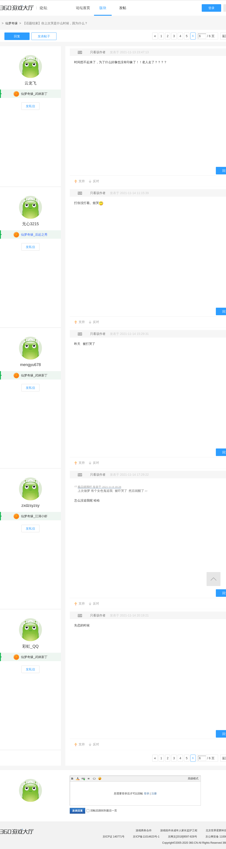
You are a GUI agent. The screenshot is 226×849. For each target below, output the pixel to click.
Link (83, 778)
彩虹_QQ (30, 646)
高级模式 (193, 778)
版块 (102, 8)
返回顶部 (213, 579)
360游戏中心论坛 (25, 10)
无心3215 (30, 224)
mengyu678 (30, 364)
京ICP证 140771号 (113, 836)
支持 (82, 181)
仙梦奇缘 (11, 23)
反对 (96, 181)
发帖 (122, 8)
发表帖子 (44, 36)
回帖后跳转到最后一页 (102, 810)
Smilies (100, 778)
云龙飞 (30, 83)
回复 (17, 36)
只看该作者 (97, 52)
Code (94, 778)
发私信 (30, 106)
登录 (211, 8)
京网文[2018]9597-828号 (182, 836)
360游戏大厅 (21, 834)
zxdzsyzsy (30, 505)
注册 (154, 793)
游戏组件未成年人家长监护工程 (178, 830)
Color (77, 778)
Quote (89, 778)
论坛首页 (83, 8)
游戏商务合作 (144, 830)
